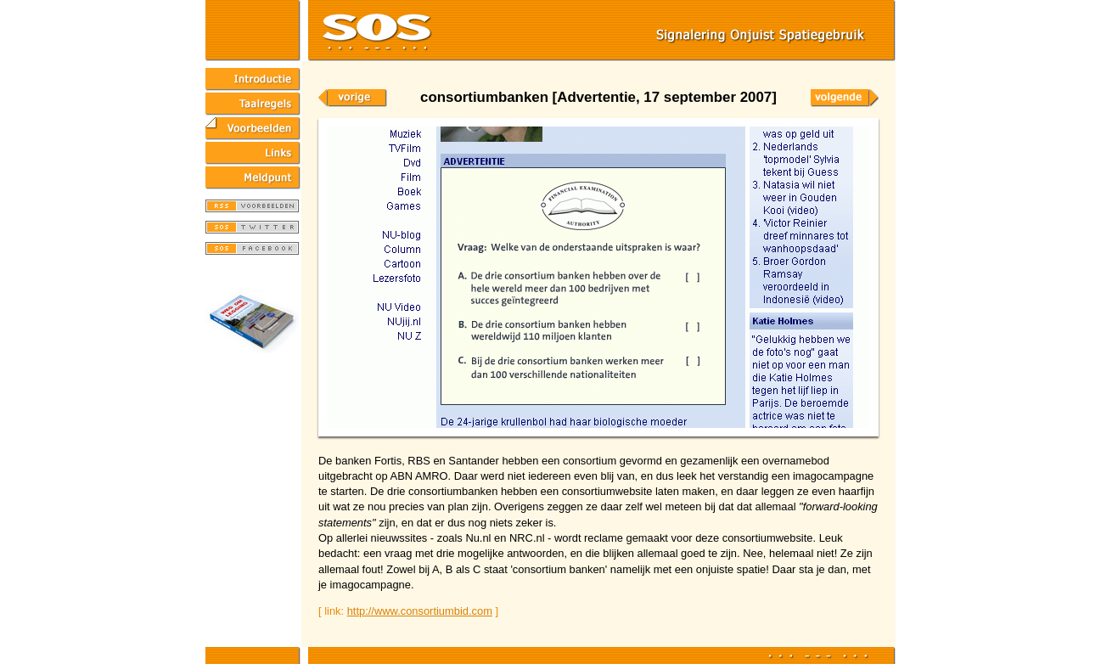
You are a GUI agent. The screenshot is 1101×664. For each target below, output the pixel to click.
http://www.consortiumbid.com (419, 611)
